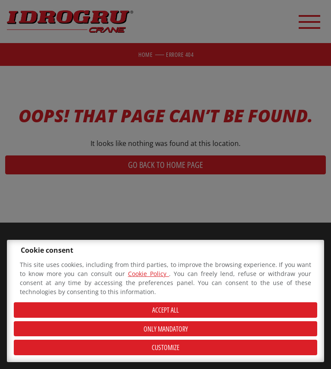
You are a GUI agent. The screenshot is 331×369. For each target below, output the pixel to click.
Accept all (165, 310)
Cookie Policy (148, 274)
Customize (165, 347)
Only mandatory (166, 329)
